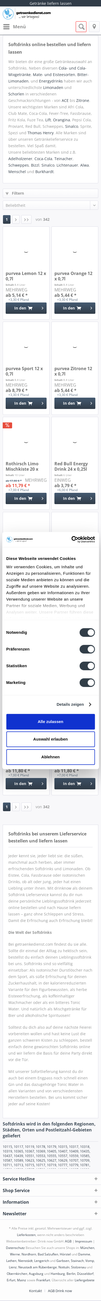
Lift (48, 119)
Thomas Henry (40, 132)
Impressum (83, 1241)
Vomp (89, 1260)
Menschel (17, 171)
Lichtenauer (67, 165)
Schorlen (16, 94)
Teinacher (63, 158)
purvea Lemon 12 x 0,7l (26, 276)
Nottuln (63, 1267)
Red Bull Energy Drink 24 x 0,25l (71, 466)
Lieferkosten (26, 1235)
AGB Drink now (60, 1290)
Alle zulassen (50, 721)
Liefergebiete (85, 1280)
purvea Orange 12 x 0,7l (73, 276)
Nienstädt (25, 1260)
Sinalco (71, 126)
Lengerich (41, 1260)
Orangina (61, 119)
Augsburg (36, 1273)
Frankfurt (43, 1280)
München (87, 1247)
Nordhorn (29, 1254)
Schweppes (18, 165)
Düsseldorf (85, 1273)
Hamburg (58, 1273)
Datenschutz (15, 1247)
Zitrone (82, 100)
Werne (15, 1254)
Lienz (13, 1267)
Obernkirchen (17, 1273)
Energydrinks (51, 81)
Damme (84, 1254)
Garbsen (62, 1260)
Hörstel (65, 1254)
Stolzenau (78, 1267)
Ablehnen (50, 757)
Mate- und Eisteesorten (54, 74)
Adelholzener (20, 158)
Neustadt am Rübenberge (37, 1267)
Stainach (77, 1260)
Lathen (11, 1260)
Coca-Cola (43, 158)
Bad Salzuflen (48, 1254)
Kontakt (35, 1290)
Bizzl (35, 165)
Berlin (71, 1273)
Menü (14, 26)
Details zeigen (70, 704)
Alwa (84, 165)
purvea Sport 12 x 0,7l (24, 371)
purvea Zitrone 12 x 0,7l (73, 371)
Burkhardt (44, 171)
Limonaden (53, 87)
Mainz (21, 1280)
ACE (65, 100)
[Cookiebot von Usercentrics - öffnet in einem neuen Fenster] (72, 539)
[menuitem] (14, 26)
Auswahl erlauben (50, 739)
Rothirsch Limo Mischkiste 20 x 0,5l (22, 466)
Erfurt (11, 1280)
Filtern (15, 193)
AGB (68, 1241)
